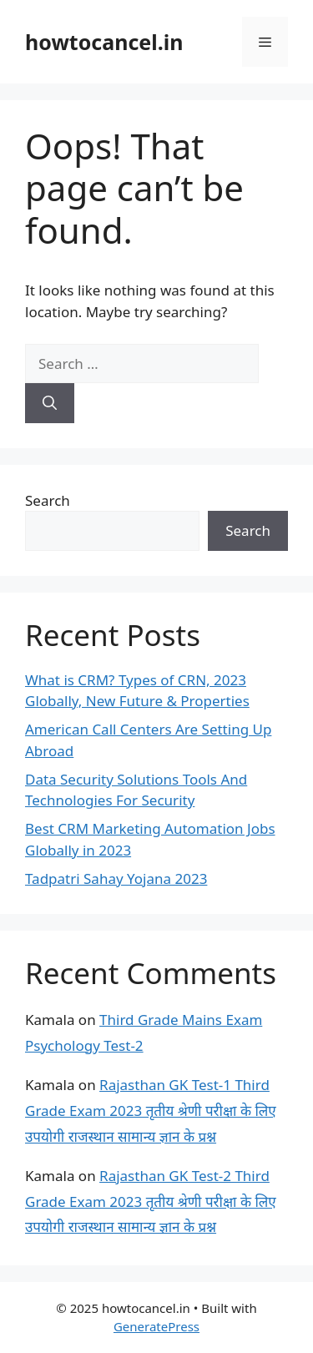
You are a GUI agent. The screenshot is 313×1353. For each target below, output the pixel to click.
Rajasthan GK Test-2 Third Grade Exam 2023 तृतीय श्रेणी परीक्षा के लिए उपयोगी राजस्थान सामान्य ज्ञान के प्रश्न (150, 1201)
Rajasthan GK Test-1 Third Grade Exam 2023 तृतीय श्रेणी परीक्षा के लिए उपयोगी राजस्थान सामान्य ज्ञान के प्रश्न (150, 1110)
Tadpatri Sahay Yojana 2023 (116, 878)
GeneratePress (156, 1326)
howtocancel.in (104, 42)
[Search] (49, 403)
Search (47, 500)
